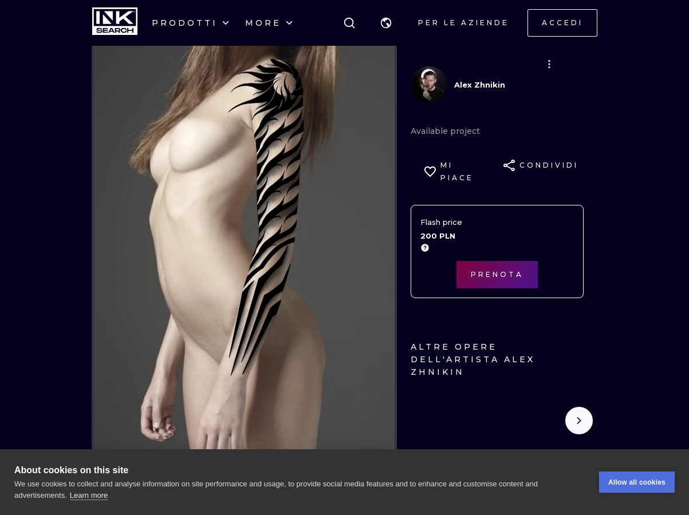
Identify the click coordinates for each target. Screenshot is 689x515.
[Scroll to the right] (579, 420)
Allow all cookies (637, 482)
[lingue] (386, 23)
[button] (386, 23)
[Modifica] (549, 64)
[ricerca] (349, 23)
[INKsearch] (115, 23)
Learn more (89, 495)
